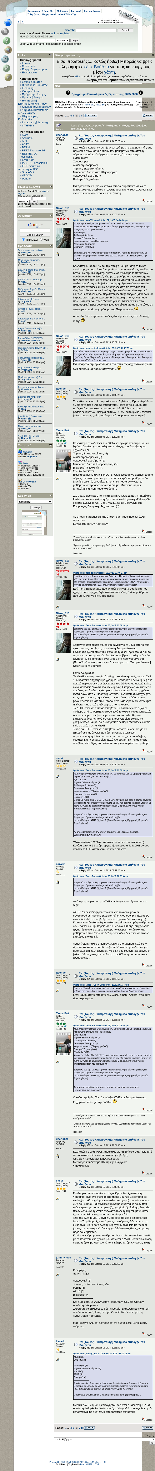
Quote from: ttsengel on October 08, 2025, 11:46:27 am (100, 573)
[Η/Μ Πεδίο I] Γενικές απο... (30, 416)
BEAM (26, 147)
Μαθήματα (62, 11)
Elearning (28, 88)
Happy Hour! (49, 14)
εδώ (88, 66)
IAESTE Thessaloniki (35, 163)
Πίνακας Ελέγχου (29, 186)
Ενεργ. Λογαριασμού (34, 69)
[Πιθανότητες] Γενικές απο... (31, 358)
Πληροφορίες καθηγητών (29, 367)
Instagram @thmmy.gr (35, 122)
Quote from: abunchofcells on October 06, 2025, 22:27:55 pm (103, 348)
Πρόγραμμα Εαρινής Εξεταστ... (32, 289)
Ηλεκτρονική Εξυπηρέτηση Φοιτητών (32, 102)
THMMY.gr (60, 102)
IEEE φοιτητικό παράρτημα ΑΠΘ (29, 168)
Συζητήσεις (34, 14)
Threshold (26, 438)
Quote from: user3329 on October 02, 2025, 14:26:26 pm (100, 220)
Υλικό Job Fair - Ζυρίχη (28, 436)
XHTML (89, 1464)
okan (23, 409)
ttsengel (61, 388)
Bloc (82, 1464)
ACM (25, 134)
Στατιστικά (24, 445)
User (23, 321)
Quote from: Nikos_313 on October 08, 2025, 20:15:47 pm (101, 985)
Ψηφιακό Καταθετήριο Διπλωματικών (33, 111)
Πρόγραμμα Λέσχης (34, 94)
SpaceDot (28, 172)
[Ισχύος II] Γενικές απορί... (30, 309)
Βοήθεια (101, 66)
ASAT (25, 144)
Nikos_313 (26, 252)
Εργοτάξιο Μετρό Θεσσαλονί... (32, 407)
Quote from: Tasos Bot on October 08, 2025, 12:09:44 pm (101, 625)
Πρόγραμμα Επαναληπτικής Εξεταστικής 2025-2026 (104, 94)
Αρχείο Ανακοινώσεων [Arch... (32, 328)
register (64, 33)
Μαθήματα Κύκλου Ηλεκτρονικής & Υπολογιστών (104, 102)
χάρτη (109, 72)
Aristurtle (27, 138)
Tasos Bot (100, 104)
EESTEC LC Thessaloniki (27, 155)
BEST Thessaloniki (33, 150)
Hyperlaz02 (26, 370)
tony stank (26, 301)
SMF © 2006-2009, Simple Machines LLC (86, 1462)
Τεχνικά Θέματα (92, 11)
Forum (26, 63)
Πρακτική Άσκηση (32, 97)
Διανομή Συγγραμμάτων (36, 106)
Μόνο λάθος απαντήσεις (29, 260)
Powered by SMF (57, 1462)
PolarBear (26, 262)
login (53, 33)
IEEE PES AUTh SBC (31, 340)
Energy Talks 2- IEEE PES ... (31, 338)
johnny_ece (63, 1257)
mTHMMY (28, 125)
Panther (27, 178)
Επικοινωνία (29, 72)
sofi (23, 311)
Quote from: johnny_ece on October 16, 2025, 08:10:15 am (102, 1353)
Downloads (34, 11)
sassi (59, 758)
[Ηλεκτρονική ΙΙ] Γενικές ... (30, 299)
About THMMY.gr (67, 14)
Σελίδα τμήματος (32, 81)
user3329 (62, 134)
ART (24, 141)
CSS (97, 1464)
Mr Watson (26, 389)
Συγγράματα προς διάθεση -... (32, 387)
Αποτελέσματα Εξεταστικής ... (31, 319)
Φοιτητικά (76, 11)
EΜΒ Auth (28, 159)
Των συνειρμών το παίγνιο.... (31, 250)
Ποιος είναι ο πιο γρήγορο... (31, 426)
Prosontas (89, 104)
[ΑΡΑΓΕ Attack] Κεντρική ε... (31, 279)
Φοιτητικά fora (30, 91)
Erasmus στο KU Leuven (29, 397)
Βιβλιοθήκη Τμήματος (35, 85)
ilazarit (60, 864)
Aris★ (24, 282)
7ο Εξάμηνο (63, 104)
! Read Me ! (48, 11)
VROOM (27, 175)
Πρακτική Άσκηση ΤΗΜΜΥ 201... (33, 348)
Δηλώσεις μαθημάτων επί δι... (31, 270)
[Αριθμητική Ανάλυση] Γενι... (31, 377)
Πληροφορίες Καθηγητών (28, 118)
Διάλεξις (25, 350)
